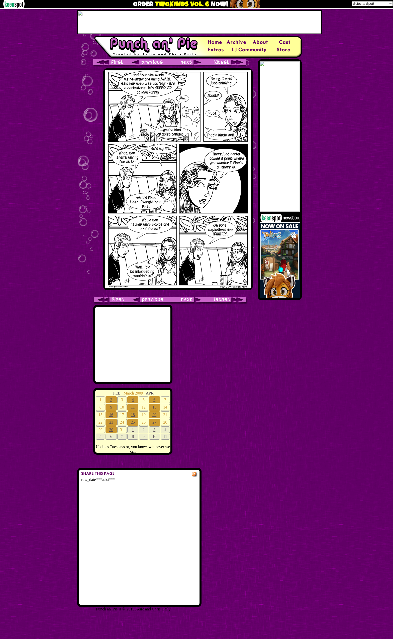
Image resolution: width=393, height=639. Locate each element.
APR (150, 393)
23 (111, 422)
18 (133, 415)
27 (154, 422)
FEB (116, 393)
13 (154, 407)
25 (133, 422)
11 (133, 407)
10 (154, 436)
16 (111, 415)
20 (154, 415)
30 (111, 430)
